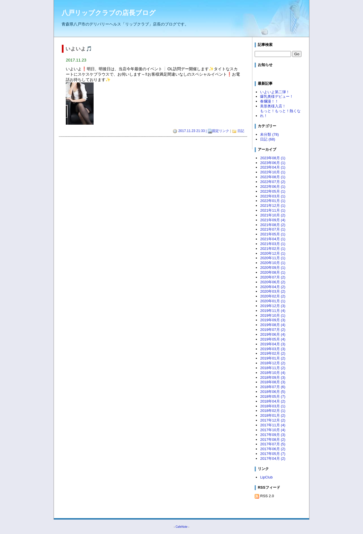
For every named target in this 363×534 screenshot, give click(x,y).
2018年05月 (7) (272, 396)
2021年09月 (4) (272, 220)
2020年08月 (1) (272, 272)
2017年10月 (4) (272, 430)
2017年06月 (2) (272, 449)
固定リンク (220, 131)
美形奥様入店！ (273, 106)
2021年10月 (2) (272, 215)
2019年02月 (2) (272, 353)
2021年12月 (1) (272, 205)
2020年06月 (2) (272, 282)
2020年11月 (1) (272, 258)
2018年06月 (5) (272, 392)
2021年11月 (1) (272, 210)
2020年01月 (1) (272, 301)
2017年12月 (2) (272, 420)
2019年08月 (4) (272, 325)
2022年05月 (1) (272, 191)
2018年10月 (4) (272, 373)
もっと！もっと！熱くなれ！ (280, 113)
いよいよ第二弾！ (275, 92)
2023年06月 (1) (272, 163)
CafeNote (181, 526)
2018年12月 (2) (272, 363)
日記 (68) (267, 139)
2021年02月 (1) (272, 248)
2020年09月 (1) (272, 267)
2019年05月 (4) (272, 339)
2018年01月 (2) (272, 415)
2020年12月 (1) (272, 253)
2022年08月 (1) (272, 177)
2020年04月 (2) (272, 287)
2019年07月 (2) (272, 329)
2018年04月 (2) (272, 401)
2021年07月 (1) (272, 229)
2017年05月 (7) (272, 454)
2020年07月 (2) (272, 277)
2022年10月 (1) (272, 172)
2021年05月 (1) (272, 234)
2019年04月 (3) (272, 344)
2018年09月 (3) (272, 377)
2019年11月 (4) (272, 311)
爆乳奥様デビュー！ (276, 96)
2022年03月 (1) (272, 196)
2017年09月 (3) (272, 435)
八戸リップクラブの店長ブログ (109, 12)
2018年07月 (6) (272, 387)
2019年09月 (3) (272, 320)
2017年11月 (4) (272, 425)
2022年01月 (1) (272, 201)
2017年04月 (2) (272, 458)
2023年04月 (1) (272, 167)
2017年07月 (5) (272, 444)
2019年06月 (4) (272, 334)
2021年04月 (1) (272, 239)
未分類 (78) (269, 134)
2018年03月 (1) (272, 406)
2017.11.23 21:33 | (192, 131)
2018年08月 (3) (272, 382)
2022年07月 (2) (272, 182)
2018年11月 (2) (272, 368)
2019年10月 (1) (272, 315)
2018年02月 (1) (272, 411)
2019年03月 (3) (272, 349)
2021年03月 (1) (272, 244)
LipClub (266, 477)
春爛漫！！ (269, 101)
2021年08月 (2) (272, 225)
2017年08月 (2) (272, 439)
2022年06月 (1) (272, 186)
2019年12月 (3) (272, 306)
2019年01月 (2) (272, 358)
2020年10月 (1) (272, 263)
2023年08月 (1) (272, 158)
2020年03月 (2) (272, 291)
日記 (240, 131)
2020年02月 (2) (272, 296)
